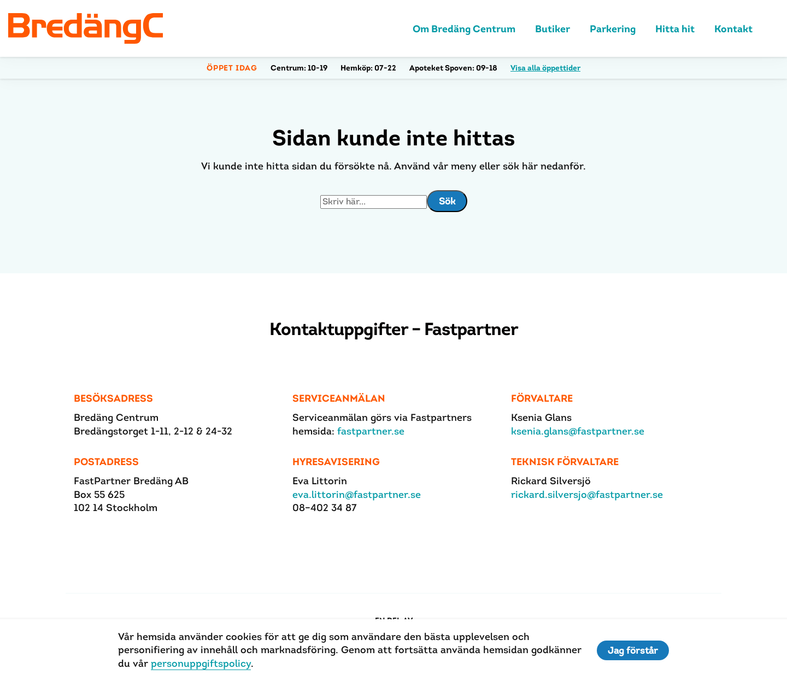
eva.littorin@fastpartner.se (356, 494)
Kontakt (733, 28)
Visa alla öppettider (545, 68)
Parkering (613, 28)
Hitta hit (675, 28)
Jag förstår (633, 650)
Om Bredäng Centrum (464, 28)
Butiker (552, 28)
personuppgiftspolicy (201, 663)
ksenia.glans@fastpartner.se (577, 431)
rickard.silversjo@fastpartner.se (587, 494)
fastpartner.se (370, 431)
